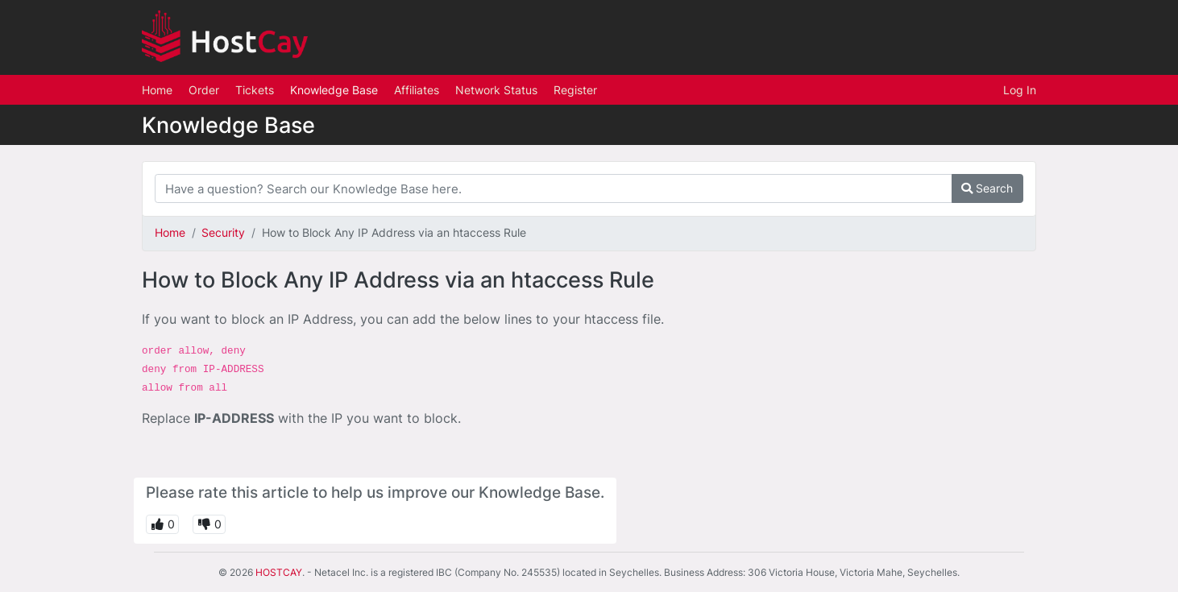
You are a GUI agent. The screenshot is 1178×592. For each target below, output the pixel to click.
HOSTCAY (278, 572)
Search (987, 188)
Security (223, 232)
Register (575, 90)
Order (204, 90)
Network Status (496, 90)
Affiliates (416, 90)
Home (157, 90)
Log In (1019, 90)
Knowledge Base (334, 90)
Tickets (254, 90)
